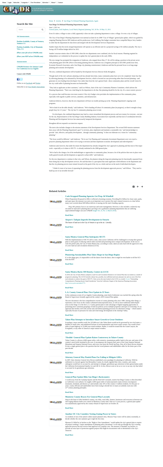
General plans (53, 29)
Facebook (29, 83)
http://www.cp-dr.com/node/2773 (75, 283)
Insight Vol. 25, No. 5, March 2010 (104, 211)
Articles (58, 21)
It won (128, 279)
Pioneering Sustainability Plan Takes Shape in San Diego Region (92, 255)
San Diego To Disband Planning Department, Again (81, 21)
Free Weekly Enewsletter (36, 87)
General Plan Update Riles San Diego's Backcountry (87, 377)
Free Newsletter (35, 2)
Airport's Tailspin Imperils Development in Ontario (87, 220)
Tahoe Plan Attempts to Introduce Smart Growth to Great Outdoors (94, 320)
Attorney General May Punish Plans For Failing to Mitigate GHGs (93, 357)
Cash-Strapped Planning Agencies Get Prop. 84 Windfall (89, 196)
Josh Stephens (63, 29)
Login (10, 2)
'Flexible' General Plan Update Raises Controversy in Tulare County (94, 337)
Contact (60, 2)
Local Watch (73, 29)
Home (4, 2)
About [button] (53, 2)
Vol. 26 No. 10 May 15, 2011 (101, 29)
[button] (134, 186)
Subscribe (16, 2)
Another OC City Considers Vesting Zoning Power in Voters (90, 414)
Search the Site (25, 24)
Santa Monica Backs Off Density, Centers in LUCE (87, 272)
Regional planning (84, 29)
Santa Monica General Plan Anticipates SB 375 (85, 237)
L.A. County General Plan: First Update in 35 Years (87, 292)
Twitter (38, 83)
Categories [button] (24, 2)
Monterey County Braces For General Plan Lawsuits (87, 397)
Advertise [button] (45, 2)
